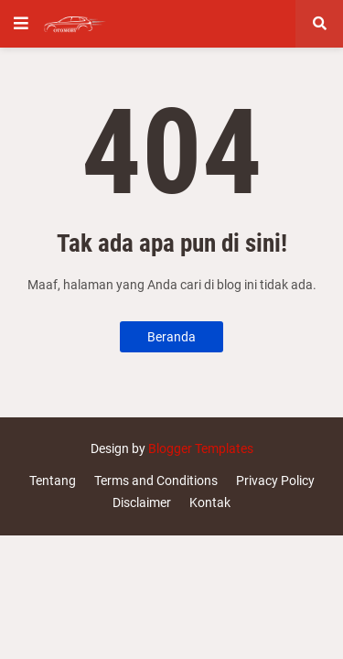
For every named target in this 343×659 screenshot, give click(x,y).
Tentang (52, 480)
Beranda (171, 337)
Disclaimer (142, 502)
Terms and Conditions (156, 480)
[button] (21, 23)
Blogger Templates (200, 448)
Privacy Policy (275, 480)
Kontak (209, 502)
